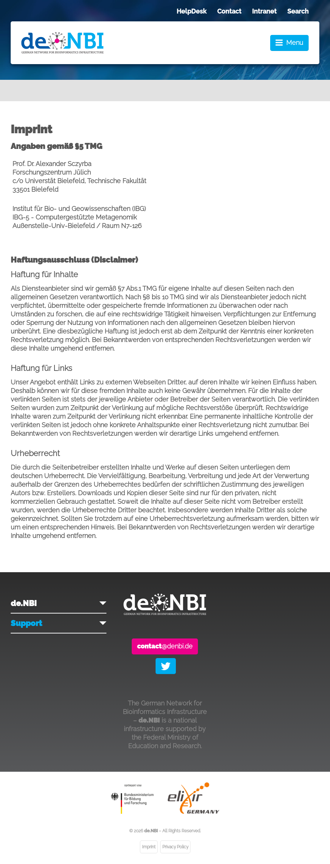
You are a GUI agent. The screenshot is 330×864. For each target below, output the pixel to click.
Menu (294, 42)
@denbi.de (165, 646)
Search (298, 11)
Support (26, 623)
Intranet (264, 11)
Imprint (149, 846)
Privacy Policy (175, 846)
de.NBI (24, 603)
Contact (229, 11)
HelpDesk (191, 11)
